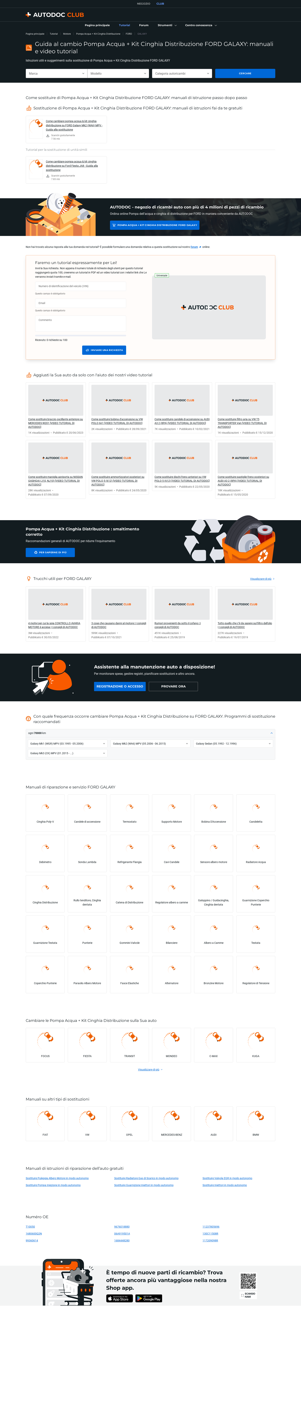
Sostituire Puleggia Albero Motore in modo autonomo (57, 1178)
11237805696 (211, 1226)
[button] (167, 25)
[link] (97, 25)
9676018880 (122, 1226)
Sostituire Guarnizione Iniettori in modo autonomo (144, 1185)
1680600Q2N (34, 1233)
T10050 (30, 1226)
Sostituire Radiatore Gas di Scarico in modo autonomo (146, 1178)
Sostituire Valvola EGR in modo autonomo (227, 1178)
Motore (67, 33)
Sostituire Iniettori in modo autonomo (225, 1185)
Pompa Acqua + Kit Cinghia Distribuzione (98, 33)
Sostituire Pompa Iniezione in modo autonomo (53, 1185)
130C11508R (210, 1233)
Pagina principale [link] (35, 33)
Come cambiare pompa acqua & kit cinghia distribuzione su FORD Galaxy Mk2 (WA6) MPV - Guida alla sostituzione (74, 125)
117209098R (210, 1240)
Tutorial (54, 33)
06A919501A (122, 1233)
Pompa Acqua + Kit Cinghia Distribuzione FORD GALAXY (157, 225)
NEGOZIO (143, 3)
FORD (129, 33)
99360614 (32, 1240)
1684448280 (122, 1240)
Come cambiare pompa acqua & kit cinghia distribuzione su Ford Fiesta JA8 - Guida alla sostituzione (72, 166)
